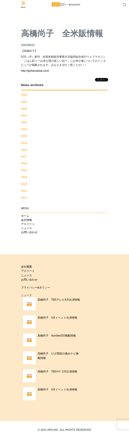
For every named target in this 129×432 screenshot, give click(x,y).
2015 (24, 170)
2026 (24, 95)
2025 (24, 101)
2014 (24, 177)
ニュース (26, 228)
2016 (24, 163)
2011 (24, 197)
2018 (24, 149)
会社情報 (26, 219)
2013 (24, 184)
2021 (24, 129)
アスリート (28, 224)
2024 (24, 108)
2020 (24, 136)
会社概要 (26, 266)
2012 (24, 190)
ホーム (25, 215)
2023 (24, 115)
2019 (24, 142)
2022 (24, 122)
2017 (24, 156)
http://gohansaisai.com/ (35, 70)
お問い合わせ (29, 232)
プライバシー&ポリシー (35, 287)
